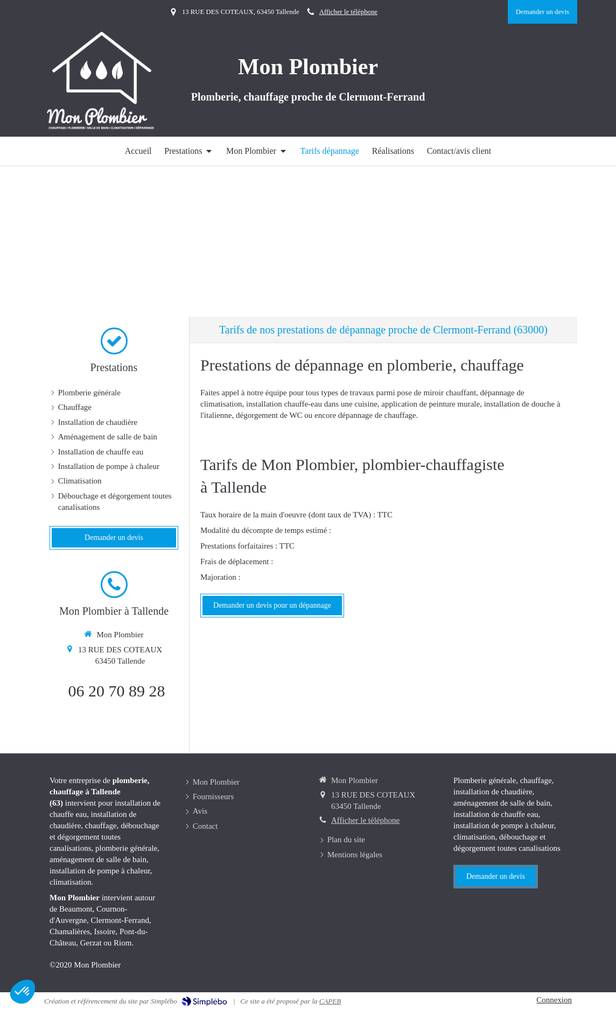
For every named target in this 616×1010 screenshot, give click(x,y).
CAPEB (330, 1001)
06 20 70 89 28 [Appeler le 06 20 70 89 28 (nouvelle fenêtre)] (116, 691)
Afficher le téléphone (348, 12)
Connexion (554, 999)
